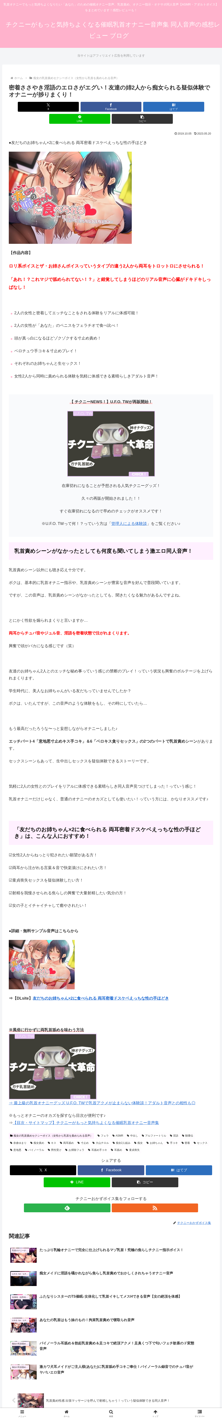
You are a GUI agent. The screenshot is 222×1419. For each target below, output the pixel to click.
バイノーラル (34, 1137)
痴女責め (37, 1130)
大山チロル (100, 1130)
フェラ (103, 1123)
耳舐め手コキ (97, 1137)
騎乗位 (187, 1123)
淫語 (174, 1123)
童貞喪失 (133, 1137)
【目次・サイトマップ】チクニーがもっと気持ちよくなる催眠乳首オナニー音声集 (86, 1110)
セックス (201, 1130)
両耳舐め (67, 1130)
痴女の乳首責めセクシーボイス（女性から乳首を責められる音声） (51, 1123)
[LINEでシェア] (145, 107)
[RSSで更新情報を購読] (116, 1195)
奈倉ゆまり (18, 1130)
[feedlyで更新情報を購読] (106, 1195)
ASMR (117, 1123)
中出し (132, 1123)
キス (52, 1130)
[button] (179, 107)
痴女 (138, 1130)
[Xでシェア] (42, 107)
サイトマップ (100, 1394)
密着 (186, 1130)
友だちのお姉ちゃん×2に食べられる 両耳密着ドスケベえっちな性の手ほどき (101, 986)
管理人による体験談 (129, 511)
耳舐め (116, 1137)
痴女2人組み (121, 1130)
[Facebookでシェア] (76, 107)
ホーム (82, 1394)
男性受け (55, 1137)
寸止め (83, 1130)
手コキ (172, 1130)
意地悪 (15, 1137)
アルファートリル (154, 1123)
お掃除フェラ (74, 1137)
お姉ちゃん (154, 1130)
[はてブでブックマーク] (111, 107)
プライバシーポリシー (129, 1394)
